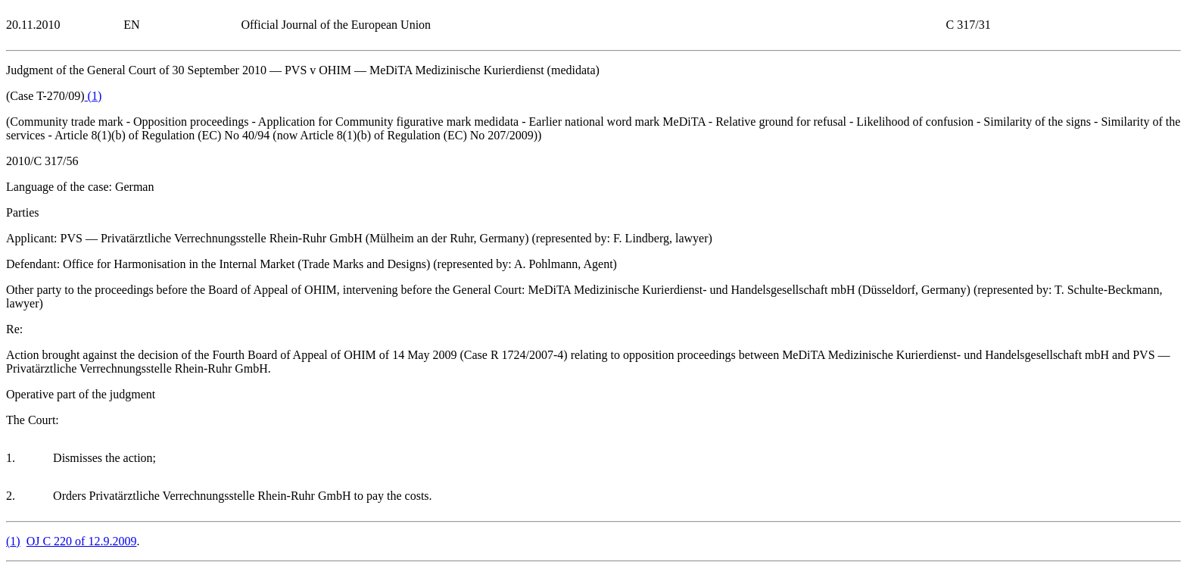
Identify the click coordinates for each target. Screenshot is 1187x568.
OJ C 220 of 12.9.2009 (81, 541)
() (93, 95)
